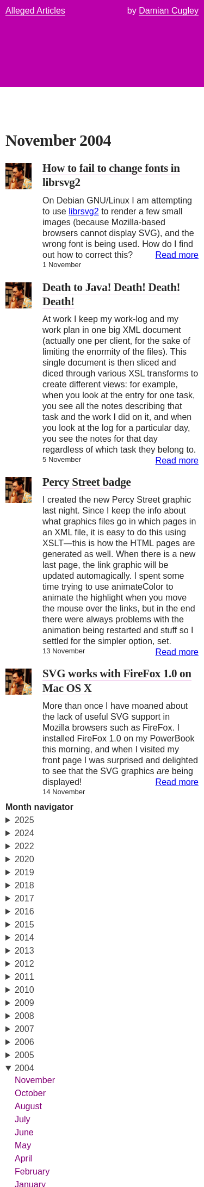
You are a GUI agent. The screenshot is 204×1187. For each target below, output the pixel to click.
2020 (24, 859)
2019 (24, 872)
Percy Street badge (86, 482)
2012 (24, 963)
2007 (24, 1029)
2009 (24, 1002)
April (23, 1158)
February (32, 1171)
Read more (177, 254)
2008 (24, 1016)
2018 (24, 885)
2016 (24, 911)
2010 (24, 989)
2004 (24, 1068)
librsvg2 (83, 211)
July (22, 1119)
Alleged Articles (35, 10)
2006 (24, 1042)
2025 (24, 820)
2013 (24, 950)
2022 (24, 846)
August (28, 1106)
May (23, 1145)
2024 (24, 833)
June (24, 1132)
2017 (24, 898)
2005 (24, 1055)
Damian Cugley (169, 10)
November (35, 1080)
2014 (24, 937)
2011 (24, 976)
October (30, 1093)
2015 (24, 924)
